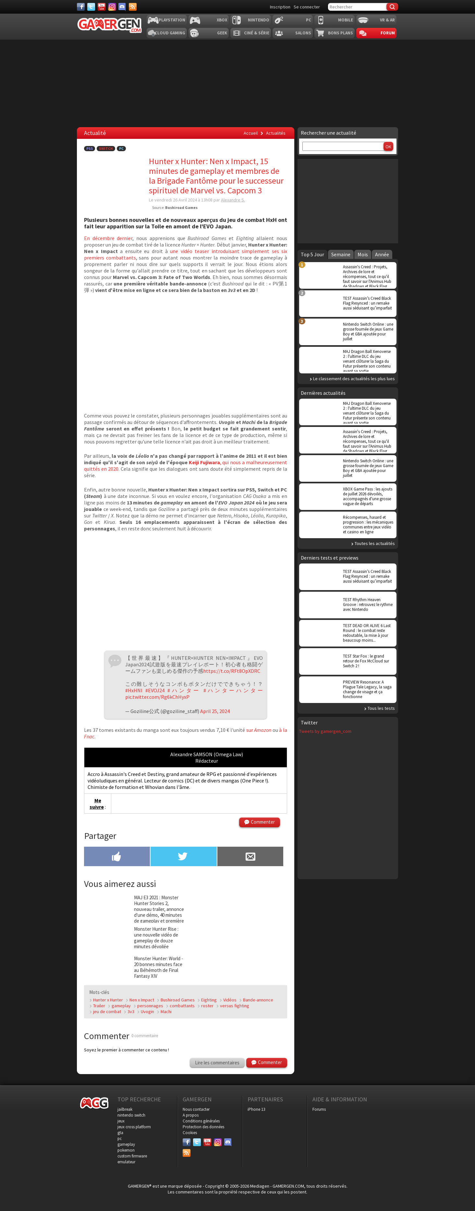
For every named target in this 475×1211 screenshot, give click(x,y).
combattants (182, 1006)
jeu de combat (107, 1011)
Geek (222, 33)
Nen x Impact (141, 1000)
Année (382, 254)
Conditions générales (201, 1121)
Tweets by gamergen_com (325, 731)
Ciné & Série (256, 33)
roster (207, 1006)
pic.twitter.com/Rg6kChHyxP (157, 697)
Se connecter (307, 7)
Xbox (222, 20)
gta (120, 1132)
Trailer (99, 1006)
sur (259, 730)
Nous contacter (196, 1109)
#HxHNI (133, 690)
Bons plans (340, 33)
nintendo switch (131, 1115)
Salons (303, 33)
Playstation (172, 20)
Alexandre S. (233, 200)
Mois (363, 254)
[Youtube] (101, 7)
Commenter (263, 822)
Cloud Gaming (170, 33)
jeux (121, 1121)
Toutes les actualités (375, 543)
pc (119, 1138)
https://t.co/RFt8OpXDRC (231, 671)
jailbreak (124, 1109)
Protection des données (203, 1127)
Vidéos (230, 1000)
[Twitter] (91, 7)
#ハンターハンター (233, 690)
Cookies (190, 1132)
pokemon (126, 1150)
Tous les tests (381, 708)
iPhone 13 (256, 1109)
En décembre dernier (108, 238)
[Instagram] (112, 7)
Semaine (340, 254)
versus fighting (234, 1006)
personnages (150, 1006)
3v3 (131, 1011)
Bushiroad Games (178, 1000)
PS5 (89, 148)
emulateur (126, 1162)
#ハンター (184, 690)
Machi (166, 1011)
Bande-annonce (258, 1000)
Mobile (345, 20)
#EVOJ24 (154, 690)
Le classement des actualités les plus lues (354, 378)
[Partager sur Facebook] (117, 857)
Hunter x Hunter (108, 1000)
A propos (191, 1115)
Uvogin (147, 1011)
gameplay (121, 1006)
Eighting (209, 1000)
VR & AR (387, 20)
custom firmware (132, 1156)
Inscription (280, 7)
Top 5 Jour (312, 254)
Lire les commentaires (217, 1063)
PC (308, 20)
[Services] (133, 7)
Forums (319, 1109)
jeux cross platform (134, 1127)
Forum (388, 33)
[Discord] (122, 7)
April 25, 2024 (215, 711)
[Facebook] (81, 7)
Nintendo (258, 20)
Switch (106, 148)
